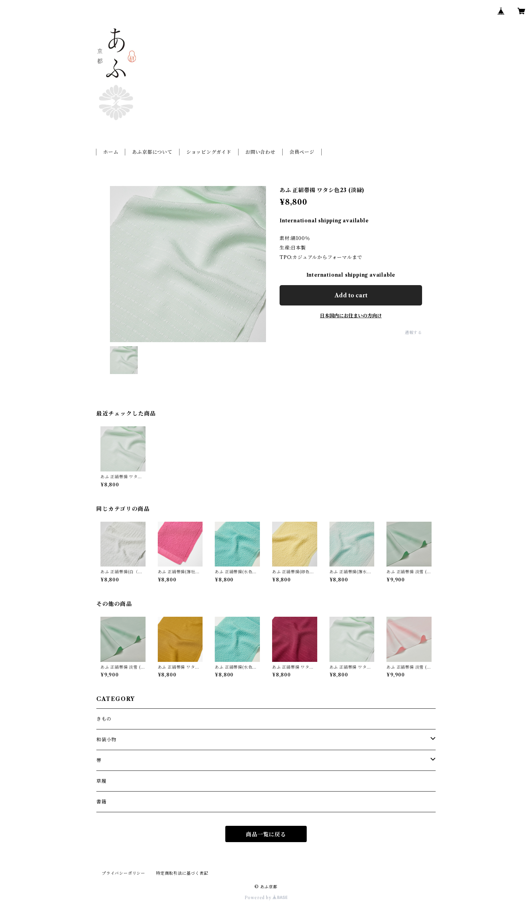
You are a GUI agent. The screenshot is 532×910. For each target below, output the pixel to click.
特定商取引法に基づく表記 (182, 873)
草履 (101, 781)
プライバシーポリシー (123, 873)
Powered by (266, 897)
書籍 (101, 802)
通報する (413, 332)
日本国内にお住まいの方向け (351, 316)
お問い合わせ (260, 152)
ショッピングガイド (208, 152)
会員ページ (302, 152)
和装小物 (106, 740)
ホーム (110, 152)
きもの (103, 719)
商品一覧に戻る (266, 834)
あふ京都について (152, 152)
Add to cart (351, 295)
